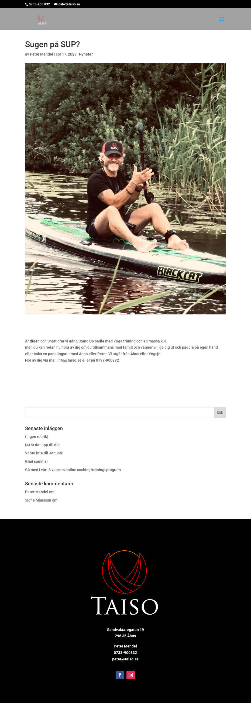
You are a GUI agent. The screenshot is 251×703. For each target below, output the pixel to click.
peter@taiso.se (125, 659)
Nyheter (86, 54)
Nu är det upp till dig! (43, 445)
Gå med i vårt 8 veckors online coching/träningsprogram (73, 470)
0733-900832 (125, 652)
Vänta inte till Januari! (44, 453)
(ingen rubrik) (36, 436)
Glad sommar (36, 461)
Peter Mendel (41, 54)
